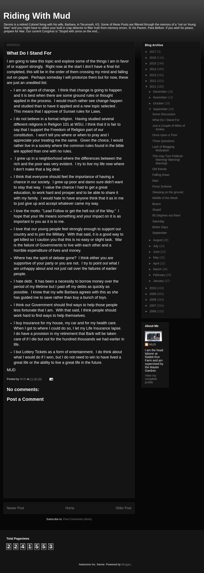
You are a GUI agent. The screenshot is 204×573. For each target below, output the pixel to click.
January (158, 281)
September (160, 109)
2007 (153, 305)
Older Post (123, 508)
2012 (153, 80)
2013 (153, 75)
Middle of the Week (165, 198)
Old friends (159, 169)
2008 (153, 299)
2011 (153, 86)
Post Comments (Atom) (77, 519)
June (156, 251)
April (156, 263)
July (156, 246)
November (160, 97)
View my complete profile (151, 379)
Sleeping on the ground (167, 192)
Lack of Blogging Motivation (163, 148)
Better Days (160, 227)
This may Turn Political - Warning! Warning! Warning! (168, 159)
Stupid (156, 209)
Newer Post (15, 508)
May (156, 257)
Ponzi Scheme (161, 186)
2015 (153, 63)
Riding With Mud (36, 15)
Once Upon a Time (164, 135)
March (157, 269)
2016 (153, 57)
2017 (153, 51)
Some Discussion (163, 114)
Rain (155, 180)
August (158, 240)
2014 (153, 69)
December (160, 91)
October (158, 103)
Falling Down (161, 174)
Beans (156, 204)
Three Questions (163, 141)
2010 (153, 288)
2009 (153, 294)
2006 (153, 311)
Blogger (126, 564)
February (159, 275)
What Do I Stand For (166, 120)
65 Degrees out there (166, 215)
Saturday (158, 221)
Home (69, 508)
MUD (152, 344)
